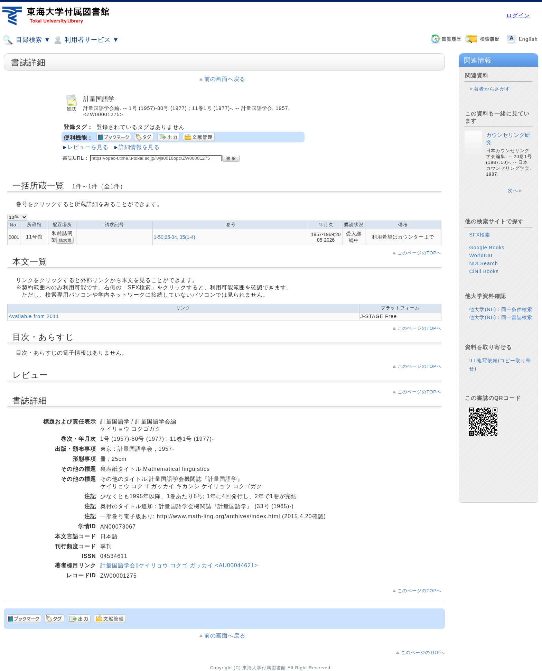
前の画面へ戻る (224, 79)
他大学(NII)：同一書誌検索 (500, 317)
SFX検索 (479, 234)
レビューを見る (88, 147)
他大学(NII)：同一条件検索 (500, 309)
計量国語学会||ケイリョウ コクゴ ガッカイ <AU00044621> (179, 565)
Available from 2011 (34, 316)
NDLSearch (483, 263)
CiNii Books (483, 271)
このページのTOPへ (419, 252)
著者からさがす (492, 89)
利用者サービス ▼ (85, 40)
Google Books (486, 247)
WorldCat (481, 255)
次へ (513, 190)
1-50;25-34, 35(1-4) (174, 237)
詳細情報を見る (139, 147)
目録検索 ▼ (26, 40)
